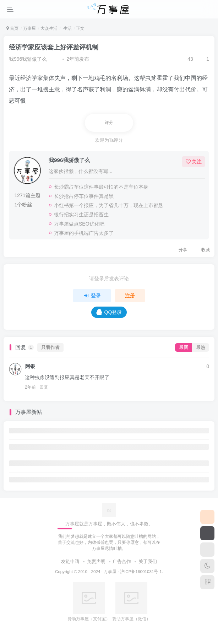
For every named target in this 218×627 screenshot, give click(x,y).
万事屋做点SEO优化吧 (79, 224)
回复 (43, 387)
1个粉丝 (23, 204)
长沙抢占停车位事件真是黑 (84, 196)
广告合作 (122, 561)
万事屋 (29, 28)
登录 (92, 295)
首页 (12, 28)
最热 (200, 347)
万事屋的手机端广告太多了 (84, 233)
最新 (183, 347)
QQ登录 (109, 312)
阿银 (30, 366)
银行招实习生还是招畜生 (81, 214)
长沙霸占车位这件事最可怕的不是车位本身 (101, 187)
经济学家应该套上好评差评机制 (53, 47)
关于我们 (147, 561)
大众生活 (49, 28)
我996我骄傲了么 (28, 59)
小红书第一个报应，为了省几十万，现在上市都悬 (108, 205)
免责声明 (96, 561)
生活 (66, 28)
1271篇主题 (27, 195)
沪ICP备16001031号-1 (141, 571)
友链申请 (70, 561)
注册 (130, 295)
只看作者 (50, 347)
